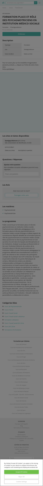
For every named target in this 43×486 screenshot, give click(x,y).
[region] (21, 472)
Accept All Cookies (21, 472)
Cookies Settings (21, 482)
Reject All (21, 477)
